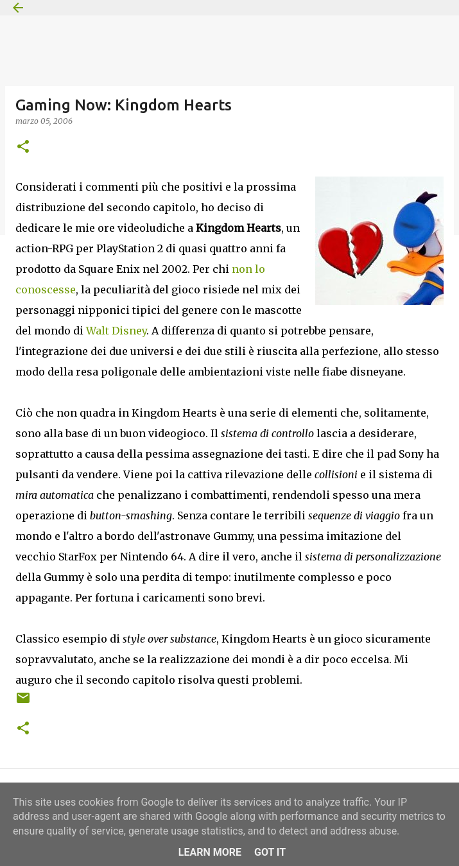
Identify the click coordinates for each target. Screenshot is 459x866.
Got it (270, 852)
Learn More (209, 852)
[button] (23, 147)
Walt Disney (116, 330)
